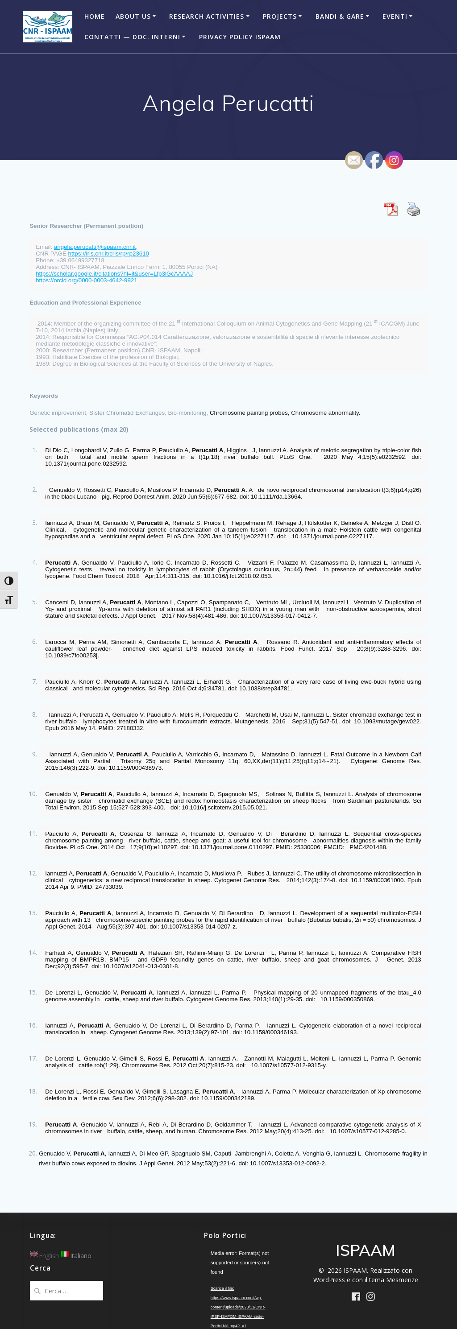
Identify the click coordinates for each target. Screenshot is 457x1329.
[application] (240, 1269)
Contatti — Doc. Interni (132, 37)
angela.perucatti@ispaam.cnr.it (95, 247)
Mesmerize (402, 1279)
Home (94, 16)
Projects (280, 16)
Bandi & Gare (340, 16)
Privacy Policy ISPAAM (240, 37)
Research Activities (206, 16)
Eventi (394, 16)
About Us (133, 16)
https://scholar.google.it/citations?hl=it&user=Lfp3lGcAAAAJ (114, 273)
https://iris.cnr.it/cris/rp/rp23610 (108, 253)
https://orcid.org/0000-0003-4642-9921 (86, 280)
